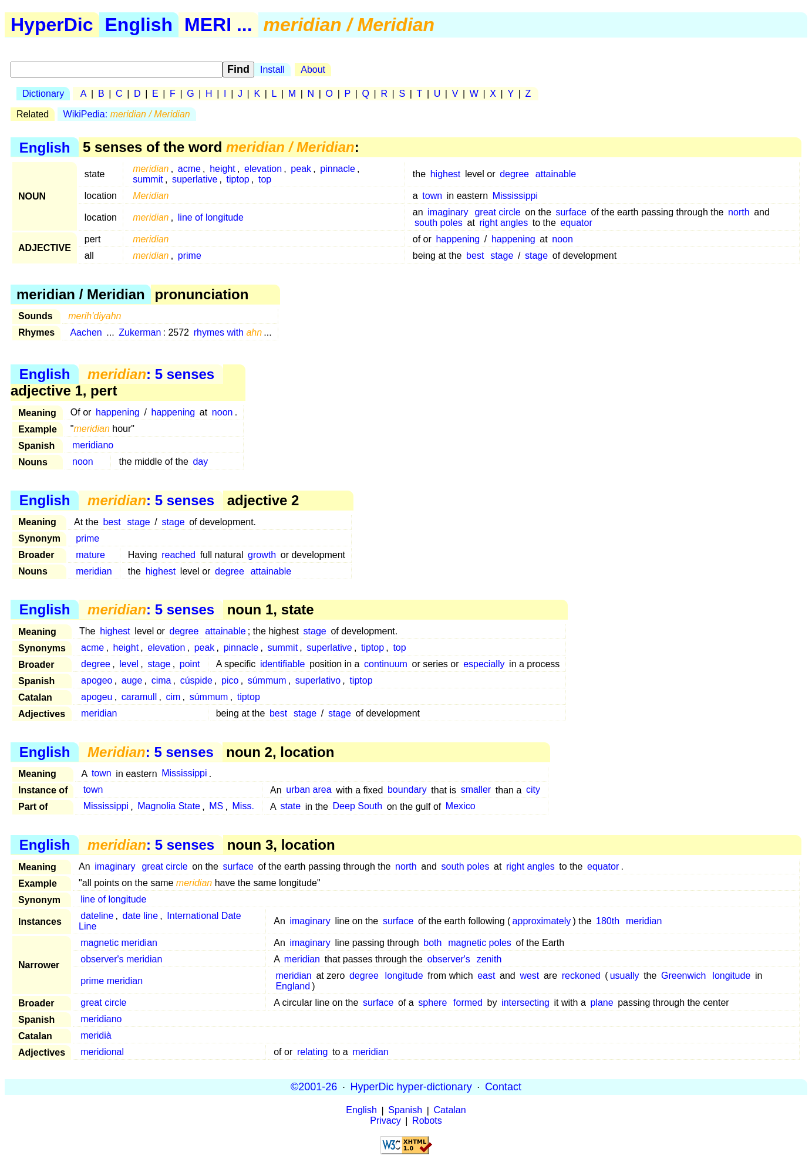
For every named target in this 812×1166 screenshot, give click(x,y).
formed (468, 1003)
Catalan (450, 1111)
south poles (439, 223)
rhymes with (228, 332)
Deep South (358, 807)
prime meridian (111, 981)
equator (576, 223)
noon (562, 239)
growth (262, 555)
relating (312, 1052)
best (475, 256)
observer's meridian (121, 959)
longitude (404, 976)
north (738, 212)
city (533, 790)
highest (445, 174)
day (200, 462)
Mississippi (515, 196)
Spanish (405, 1111)
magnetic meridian (118, 943)
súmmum (267, 680)
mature (90, 555)
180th (607, 921)
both (432, 943)
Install (272, 70)
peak (301, 169)
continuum (385, 664)
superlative (194, 179)
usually (624, 976)
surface (570, 212)
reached (178, 555)
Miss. (243, 807)
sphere (432, 1003)
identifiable (282, 664)
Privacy (385, 1121)
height (222, 169)
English (139, 24)
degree (514, 174)
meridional (102, 1052)
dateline (96, 916)
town (432, 196)
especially (483, 664)
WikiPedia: (126, 114)
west (529, 976)
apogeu (96, 697)
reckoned (581, 976)
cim (173, 697)
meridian (94, 571)
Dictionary (43, 94)
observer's (448, 959)
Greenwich (683, 976)
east (486, 976)
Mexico (461, 807)
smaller (476, 790)
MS (216, 807)
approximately (542, 921)
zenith (489, 959)
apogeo (96, 680)
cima (161, 680)
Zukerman (140, 332)
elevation (263, 169)
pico (229, 680)
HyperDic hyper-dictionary (411, 1087)
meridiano (92, 445)
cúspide (196, 680)
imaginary (447, 212)
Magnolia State (168, 807)
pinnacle (337, 169)
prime (189, 256)
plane (601, 1003)
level (129, 664)
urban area (308, 790)
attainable (555, 174)
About (313, 70)
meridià (95, 1035)
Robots (427, 1121)
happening (458, 239)
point (190, 664)
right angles (503, 223)
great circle (497, 212)
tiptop (238, 179)
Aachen (86, 332)
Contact (503, 1087)
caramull (139, 697)
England (292, 986)
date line (141, 916)
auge (132, 680)
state (290, 807)
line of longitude (211, 217)
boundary (407, 790)
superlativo (318, 680)
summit (148, 179)
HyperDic (52, 24)
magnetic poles (479, 943)
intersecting (525, 1003)
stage (501, 256)
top (264, 179)
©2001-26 (314, 1087)
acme (189, 169)
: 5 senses (150, 374)
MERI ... (218, 24)
